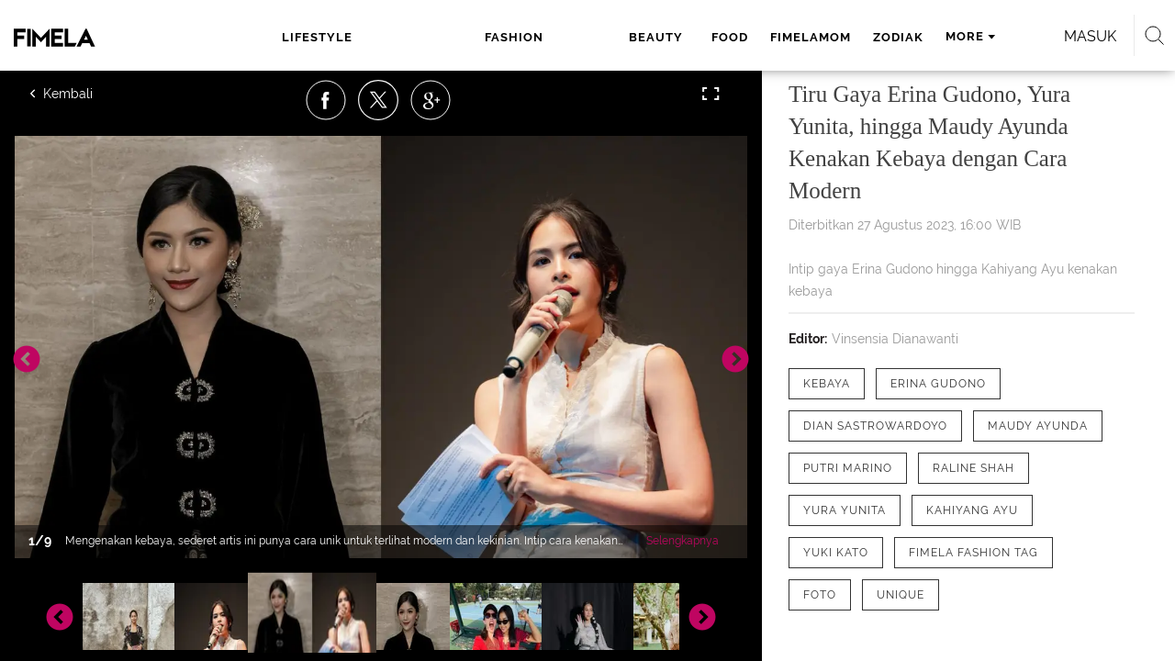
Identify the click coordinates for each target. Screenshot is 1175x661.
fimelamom (650, 37)
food (569, 37)
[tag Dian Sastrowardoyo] (875, 426)
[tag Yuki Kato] (835, 552)
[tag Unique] (900, 595)
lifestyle (311, 37)
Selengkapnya (682, 540)
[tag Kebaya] (826, 383)
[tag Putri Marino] (847, 468)
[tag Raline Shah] (973, 468)
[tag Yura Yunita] (844, 510)
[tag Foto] (819, 595)
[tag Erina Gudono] (938, 383)
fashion (415, 37)
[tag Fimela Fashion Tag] (973, 552)
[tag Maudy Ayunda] (1038, 426)
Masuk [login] (1009, 36)
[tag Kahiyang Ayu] (972, 510)
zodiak (737, 37)
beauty (502, 37)
